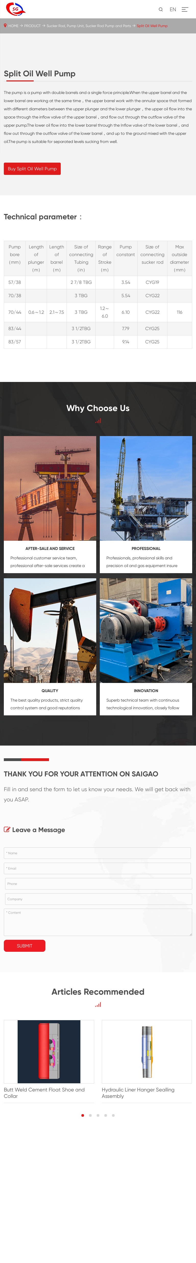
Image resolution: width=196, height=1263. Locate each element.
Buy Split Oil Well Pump (32, 295)
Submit (24, 1072)
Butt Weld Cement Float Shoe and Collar (44, 1219)
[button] (82, 1242)
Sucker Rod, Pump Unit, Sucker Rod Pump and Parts (89, 26)
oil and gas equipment (145, 692)
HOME (13, 26)
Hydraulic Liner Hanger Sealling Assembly (138, 1219)
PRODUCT (32, 26)
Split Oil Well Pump (152, 26)
